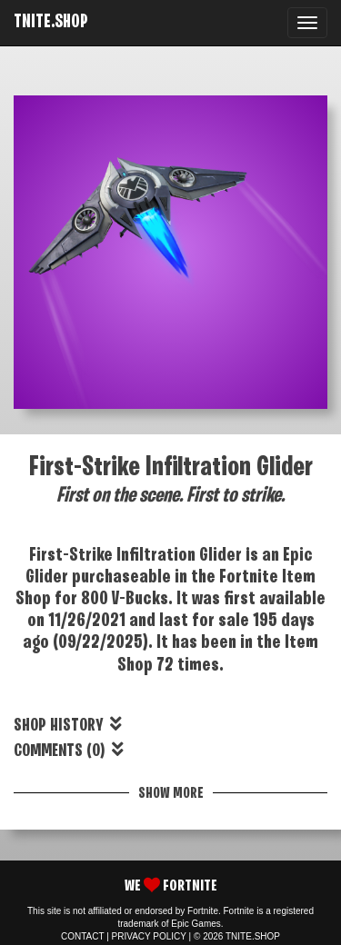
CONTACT (82, 936)
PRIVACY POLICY (149, 936)
